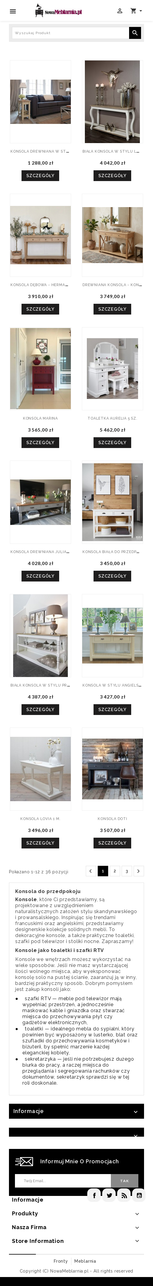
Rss (123, 1195)
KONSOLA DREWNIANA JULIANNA (42, 552)
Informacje (28, 1111)
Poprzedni (90, 871)
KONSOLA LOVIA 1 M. (40, 819)
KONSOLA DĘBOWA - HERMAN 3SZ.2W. (47, 285)
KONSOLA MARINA (40, 418)
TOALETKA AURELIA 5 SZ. (112, 418)
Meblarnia (85, 1261)
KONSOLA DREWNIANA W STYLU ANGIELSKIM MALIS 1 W (65, 151)
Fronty (61, 1261)
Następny (138, 871)
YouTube (138, 1195)
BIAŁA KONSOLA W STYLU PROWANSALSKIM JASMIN (60, 685)
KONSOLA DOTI (112, 819)
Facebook (94, 1195)
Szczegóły (40, 175)
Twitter (108, 1195)
